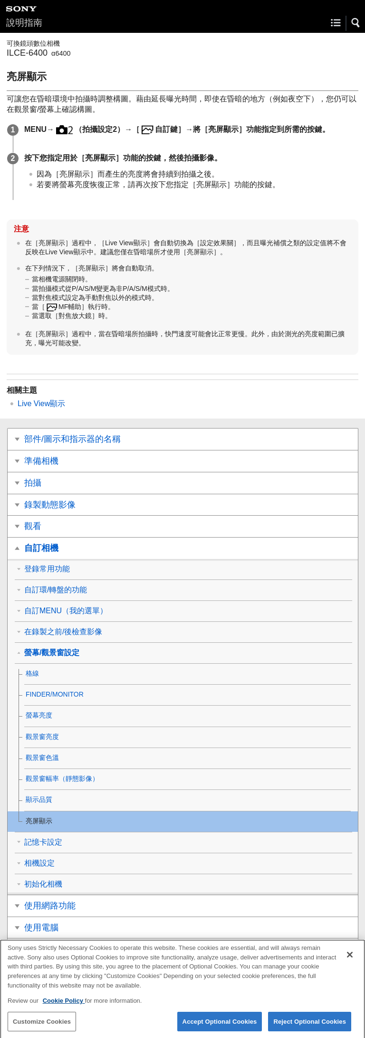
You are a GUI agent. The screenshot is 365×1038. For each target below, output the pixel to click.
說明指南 (24, 23)
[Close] (349, 959)
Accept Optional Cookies (219, 1026)
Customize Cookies (42, 1026)
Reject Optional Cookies (309, 1026)
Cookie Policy (64, 1005)
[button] (356, 23)
